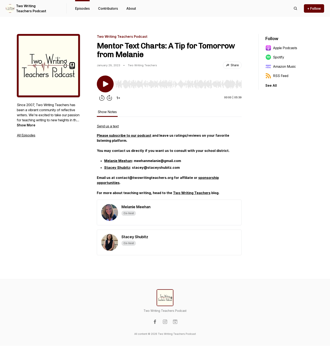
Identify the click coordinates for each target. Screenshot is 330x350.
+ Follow (314, 8)
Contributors (108, 8)
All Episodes (26, 135)
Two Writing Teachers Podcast (31, 8)
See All (271, 85)
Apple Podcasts (281, 48)
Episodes (82, 8)
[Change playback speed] (118, 98)
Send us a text (108, 126)
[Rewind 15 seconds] (102, 98)
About (131, 8)
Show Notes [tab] (107, 112)
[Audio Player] (178, 83)
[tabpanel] (169, 162)
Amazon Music (280, 66)
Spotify (274, 57)
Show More (26, 125)
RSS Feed (276, 76)
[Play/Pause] (105, 84)
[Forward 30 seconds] (109, 98)
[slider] (178, 84)
